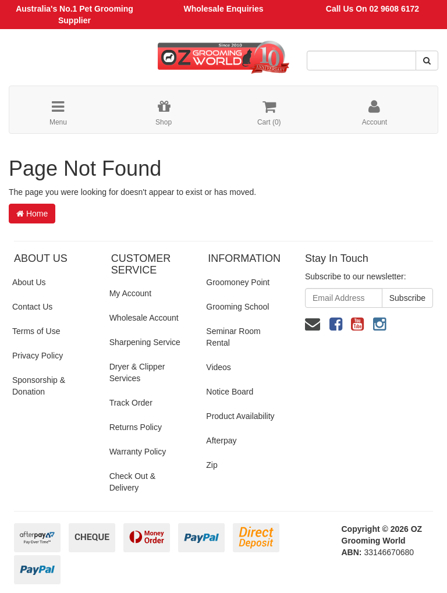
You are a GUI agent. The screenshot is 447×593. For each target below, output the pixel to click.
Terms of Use (36, 331)
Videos (218, 367)
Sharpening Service (144, 342)
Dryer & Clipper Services (137, 372)
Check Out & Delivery (132, 481)
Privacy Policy (37, 355)
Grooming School (237, 306)
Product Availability (240, 416)
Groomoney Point (237, 282)
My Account (130, 293)
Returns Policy (135, 427)
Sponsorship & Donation (38, 385)
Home (32, 213)
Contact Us (32, 306)
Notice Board (229, 391)
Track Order (130, 402)
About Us (29, 282)
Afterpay (221, 440)
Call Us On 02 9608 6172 (372, 8)
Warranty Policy (137, 451)
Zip (211, 465)
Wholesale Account (144, 317)
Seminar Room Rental (233, 336)
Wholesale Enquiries (224, 8)
